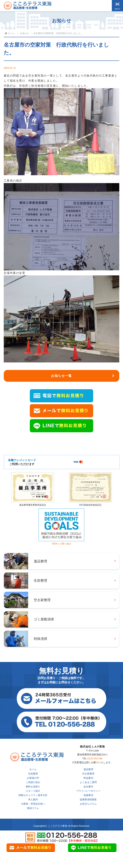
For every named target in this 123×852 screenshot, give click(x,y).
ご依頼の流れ (33, 782)
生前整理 (33, 773)
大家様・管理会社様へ (33, 804)
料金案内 (88, 778)
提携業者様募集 (88, 799)
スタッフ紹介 (33, 791)
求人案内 (33, 799)
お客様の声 (33, 778)
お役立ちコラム (88, 804)
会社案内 (88, 786)
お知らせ (24, 33)
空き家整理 (88, 773)
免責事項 (88, 795)
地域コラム (33, 808)
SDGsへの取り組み (61, 542)
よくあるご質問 (88, 782)
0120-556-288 (94, 758)
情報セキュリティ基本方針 (33, 795)
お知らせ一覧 (61, 376)
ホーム (33, 769)
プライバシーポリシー (88, 791)
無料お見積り (33, 786)
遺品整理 (88, 769)
